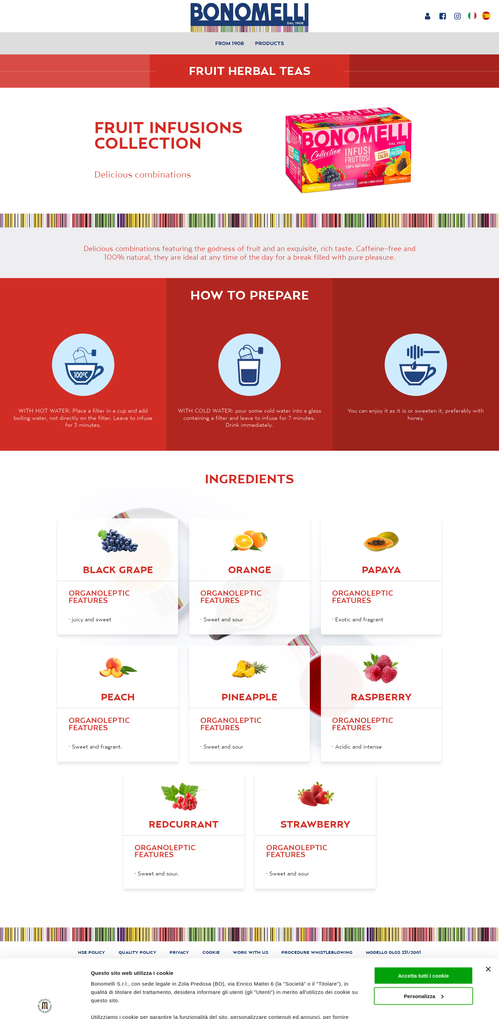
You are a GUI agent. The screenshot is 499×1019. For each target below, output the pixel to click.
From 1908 (229, 43)
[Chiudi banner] (488, 914)
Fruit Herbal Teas (249, 70)
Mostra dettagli (109, 1005)
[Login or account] (427, 16)
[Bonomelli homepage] (249, 17)
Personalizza (424, 941)
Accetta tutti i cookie (423, 921)
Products (269, 43)
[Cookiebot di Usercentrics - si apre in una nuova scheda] (45, 1005)
